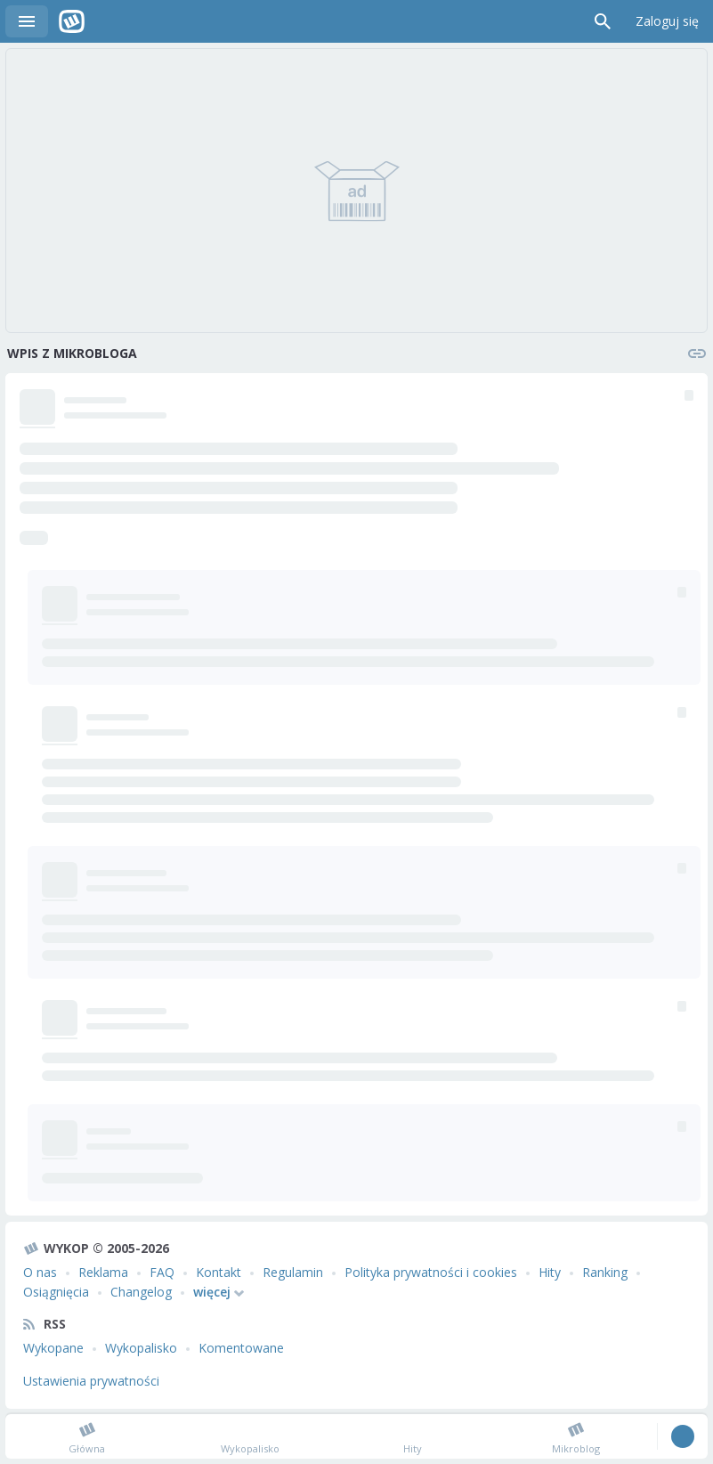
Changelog (141, 1291)
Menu (26, 21)
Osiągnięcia (56, 1291)
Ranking (605, 1272)
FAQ (162, 1272)
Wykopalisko (141, 1347)
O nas (40, 1272)
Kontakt (218, 1272)
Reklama (103, 1272)
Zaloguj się (667, 20)
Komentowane (241, 1347)
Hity (550, 1272)
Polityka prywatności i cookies (430, 1272)
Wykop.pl (72, 21)
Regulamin (293, 1272)
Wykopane (53, 1347)
